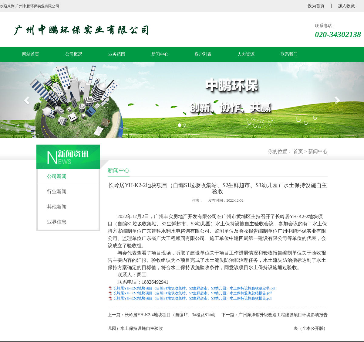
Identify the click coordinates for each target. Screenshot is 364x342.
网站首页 (30, 54)
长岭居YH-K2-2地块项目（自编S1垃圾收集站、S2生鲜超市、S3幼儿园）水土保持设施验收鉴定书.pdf (194, 288)
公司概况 (73, 54)
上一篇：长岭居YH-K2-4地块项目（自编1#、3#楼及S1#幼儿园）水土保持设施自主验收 (161, 322)
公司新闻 (56, 176)
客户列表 (202, 54)
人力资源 (246, 54)
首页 (298, 151)
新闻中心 (159, 54)
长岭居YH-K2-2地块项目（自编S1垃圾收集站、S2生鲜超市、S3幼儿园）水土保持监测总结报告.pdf (192, 293)
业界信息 (56, 221)
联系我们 (289, 54)
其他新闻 (56, 206)
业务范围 (116, 54)
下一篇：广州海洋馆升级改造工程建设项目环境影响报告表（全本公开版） (274, 322)
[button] (27, 100)
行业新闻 (56, 191)
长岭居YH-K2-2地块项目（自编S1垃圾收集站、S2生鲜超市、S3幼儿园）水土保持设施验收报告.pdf (192, 298)
